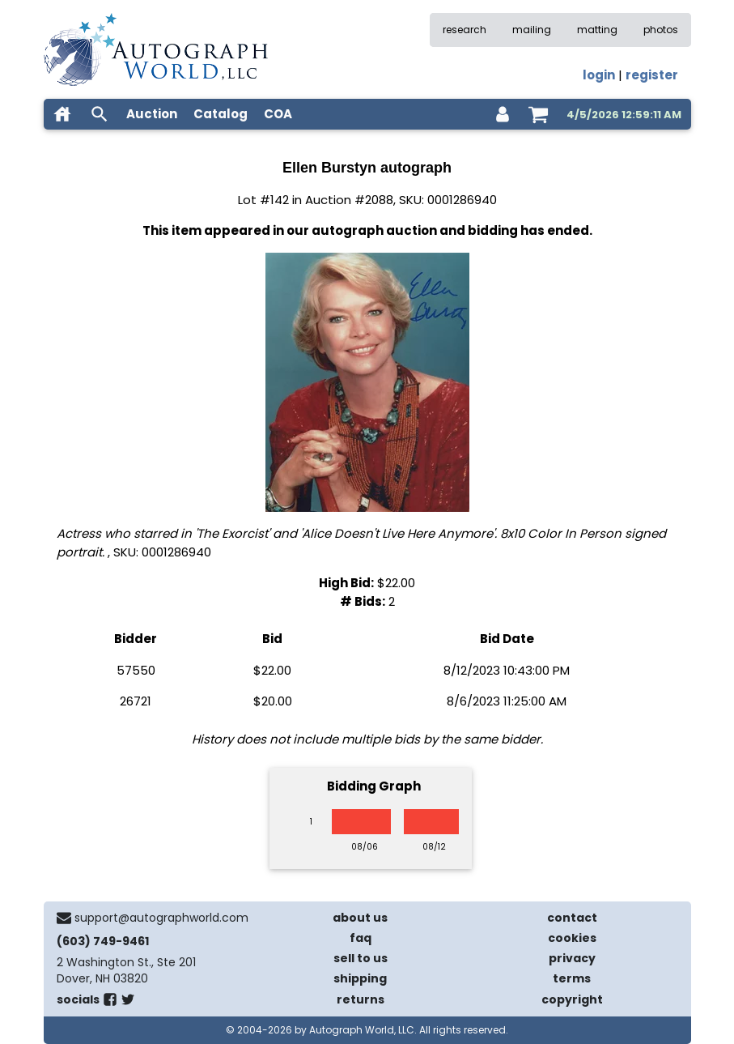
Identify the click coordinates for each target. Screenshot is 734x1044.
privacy (572, 958)
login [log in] (599, 74)
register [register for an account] (652, 74)
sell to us (360, 958)
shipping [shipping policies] (360, 978)
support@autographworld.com (161, 918)
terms (572, 978)
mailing (531, 29)
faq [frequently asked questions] (360, 938)
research (464, 29)
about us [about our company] (360, 918)
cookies (572, 938)
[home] (62, 114)
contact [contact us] (572, 918)
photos (660, 29)
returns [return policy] (360, 999)
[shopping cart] (538, 114)
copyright (572, 999)
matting (597, 29)
